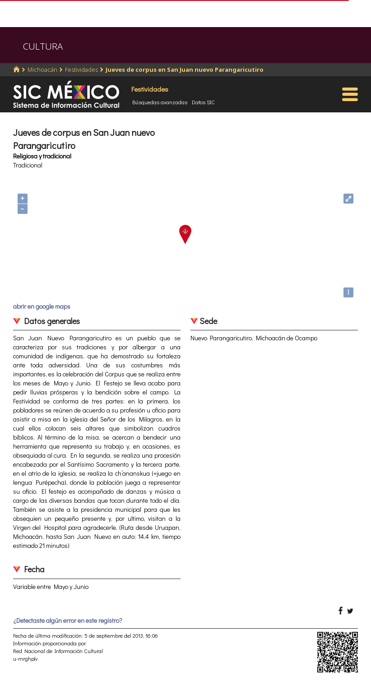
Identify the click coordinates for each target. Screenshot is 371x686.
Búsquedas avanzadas (159, 102)
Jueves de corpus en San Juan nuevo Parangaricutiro (185, 69)
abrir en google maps (41, 306)
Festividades (81, 69)
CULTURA (43, 46)
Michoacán (42, 69)
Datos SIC (203, 102)
